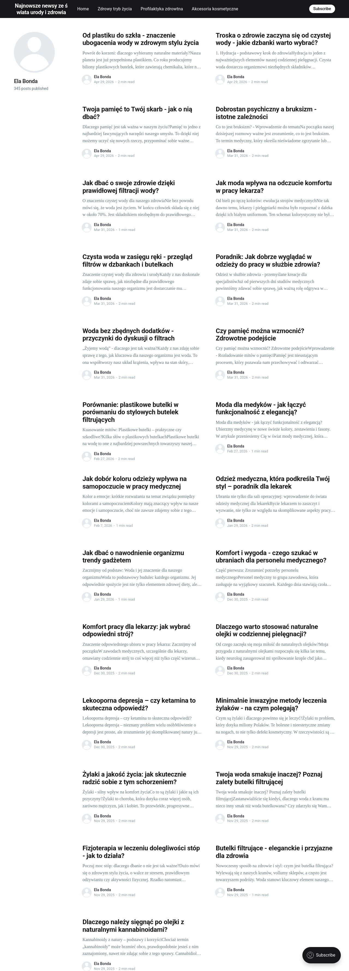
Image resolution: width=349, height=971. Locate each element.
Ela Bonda (102, 77)
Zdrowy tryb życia (115, 8)
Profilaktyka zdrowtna (162, 8)
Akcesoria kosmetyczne (215, 8)
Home (83, 8)
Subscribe (322, 8)
